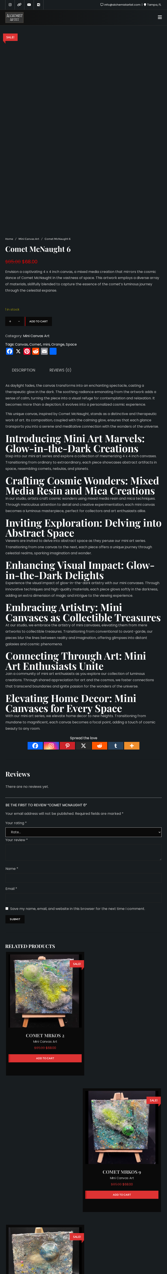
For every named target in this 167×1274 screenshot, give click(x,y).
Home (9, 238)
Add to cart (38, 321)
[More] (131, 746)
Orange (57, 344)
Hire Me (103, 1247)
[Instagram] (51, 746)
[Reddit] (99, 746)
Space (71, 344)
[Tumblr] (115, 746)
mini (46, 344)
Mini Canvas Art (28, 238)
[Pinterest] (67, 746)
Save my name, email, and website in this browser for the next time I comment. (77, 908)
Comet (35, 344)
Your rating (16, 822)
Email (11, 888)
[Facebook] (35, 746)
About (60, 1247)
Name (11, 868)
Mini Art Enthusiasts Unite (75, 660)
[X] (83, 746)
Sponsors (81, 1247)
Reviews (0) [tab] (60, 370)
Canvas (21, 344)
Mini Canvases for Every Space (70, 703)
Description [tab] (23, 370)
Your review (16, 839)
